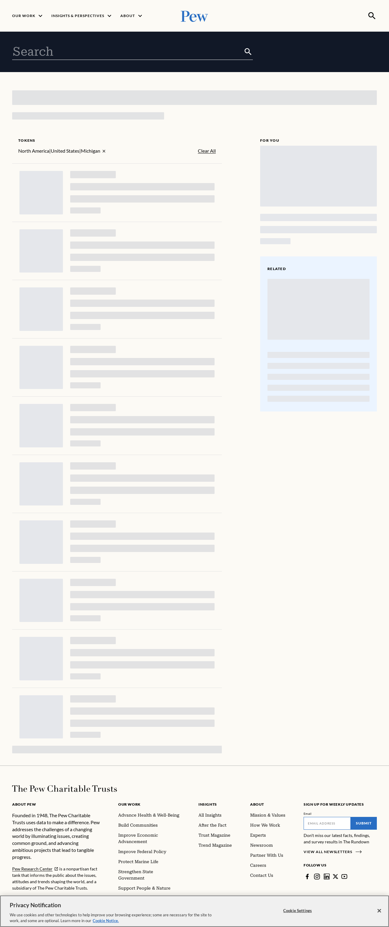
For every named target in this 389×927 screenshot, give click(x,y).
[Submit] (248, 52)
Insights (207, 804)
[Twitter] (335, 876)
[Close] (379, 911)
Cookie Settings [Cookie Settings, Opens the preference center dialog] (297, 911)
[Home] (64, 788)
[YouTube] (344, 876)
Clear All (207, 151)
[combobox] (127, 52)
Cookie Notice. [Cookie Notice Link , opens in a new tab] (106, 921)
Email (308, 813)
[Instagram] (317, 876)
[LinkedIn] (326, 876)
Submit (364, 823)
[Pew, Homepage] (194, 15)
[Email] (327, 823)
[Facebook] (307, 876)
